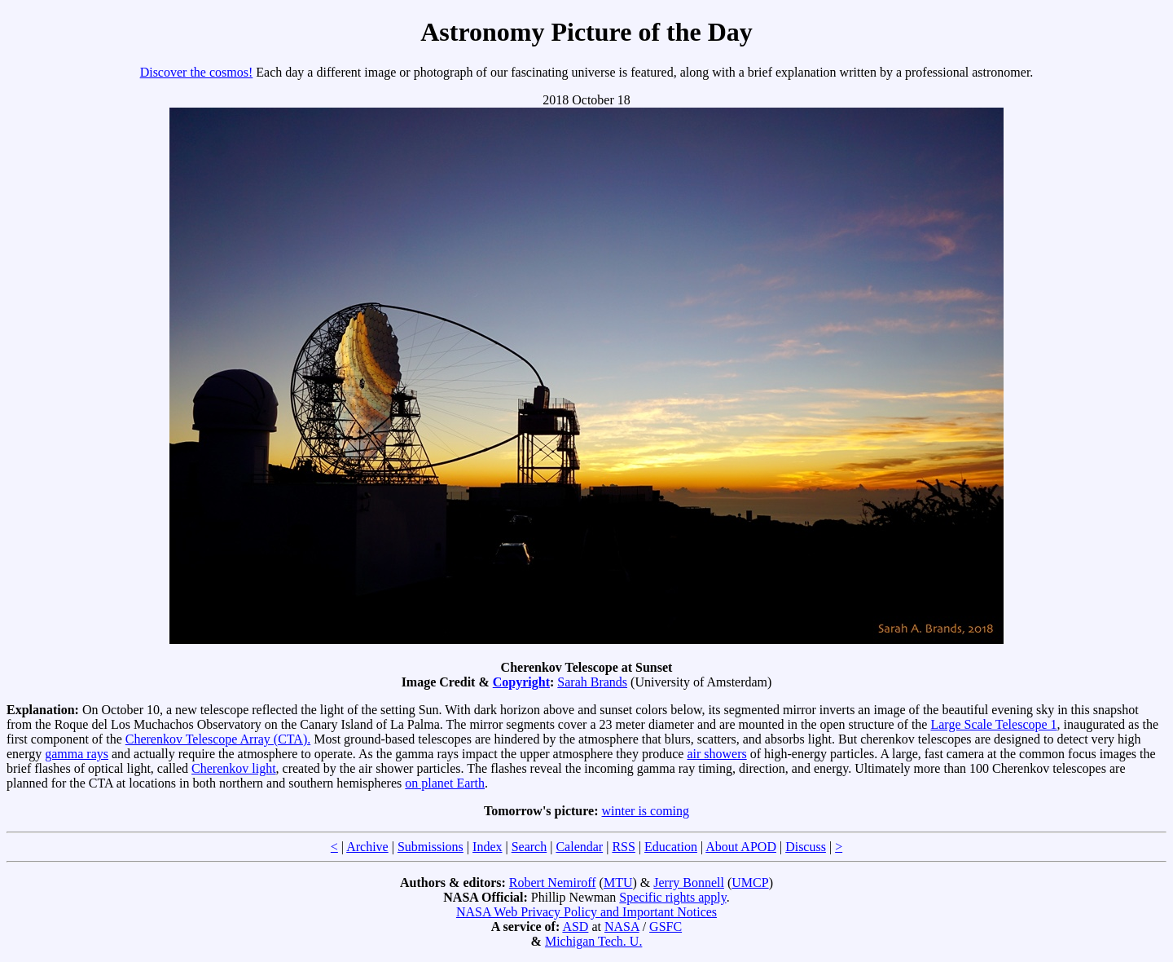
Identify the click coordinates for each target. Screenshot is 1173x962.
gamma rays (76, 754)
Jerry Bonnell (688, 882)
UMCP (749, 882)
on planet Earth (445, 783)
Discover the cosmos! (196, 72)
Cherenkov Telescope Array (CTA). (217, 739)
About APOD (740, 847)
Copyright (521, 682)
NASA (621, 926)
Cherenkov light (233, 768)
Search (529, 847)
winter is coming (646, 811)
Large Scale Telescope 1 (993, 724)
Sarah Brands (592, 682)
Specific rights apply (672, 897)
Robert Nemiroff (552, 882)
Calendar (579, 847)
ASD (575, 926)
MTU (618, 882)
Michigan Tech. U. (593, 941)
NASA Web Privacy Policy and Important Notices (586, 912)
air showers (716, 754)
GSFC (665, 926)
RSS (623, 847)
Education (670, 847)
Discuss (805, 847)
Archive (367, 847)
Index (487, 847)
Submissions (430, 847)
